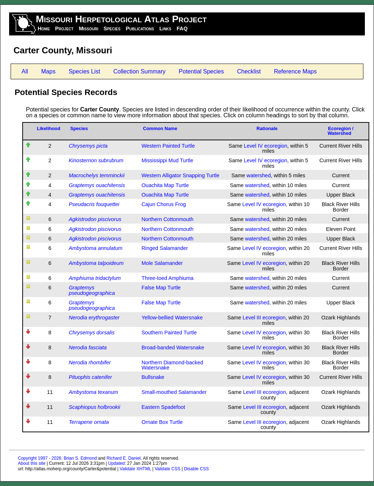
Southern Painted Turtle (168, 332)
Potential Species (201, 71)
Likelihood (48, 128)
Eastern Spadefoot (163, 407)
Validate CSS (167, 468)
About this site (31, 463)
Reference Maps (295, 71)
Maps (48, 71)
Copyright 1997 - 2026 (39, 458)
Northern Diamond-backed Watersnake (172, 365)
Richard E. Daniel (124, 458)
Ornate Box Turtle (162, 422)
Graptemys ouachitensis (97, 185)
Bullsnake (152, 377)
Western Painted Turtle (168, 146)
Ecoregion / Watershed (341, 131)
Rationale (267, 128)
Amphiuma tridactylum (95, 278)
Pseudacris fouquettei (94, 204)
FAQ (181, 28)
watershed (259, 175)
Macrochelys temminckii (97, 175)
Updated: (117, 463)
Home (44, 28)
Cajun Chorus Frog (163, 204)
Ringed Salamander (164, 248)
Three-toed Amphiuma (167, 278)
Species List (84, 71)
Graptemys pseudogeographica (92, 290)
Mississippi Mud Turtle (167, 160)
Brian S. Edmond (80, 458)
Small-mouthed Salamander (173, 392)
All (25, 71)
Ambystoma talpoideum (96, 263)
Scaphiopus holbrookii (94, 407)
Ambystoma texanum (93, 392)
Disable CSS (196, 468)
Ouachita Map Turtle (165, 185)
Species (111, 28)
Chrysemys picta (88, 146)
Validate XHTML (135, 468)
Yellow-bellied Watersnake (172, 317)
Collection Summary (139, 71)
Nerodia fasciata (88, 347)
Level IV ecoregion (265, 146)
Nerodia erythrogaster (94, 317)
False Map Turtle (160, 288)
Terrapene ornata (89, 422)
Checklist (249, 71)
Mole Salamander (162, 263)
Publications (140, 28)
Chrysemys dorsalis (92, 332)
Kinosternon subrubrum (96, 160)
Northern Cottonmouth (167, 219)
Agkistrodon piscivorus (95, 219)
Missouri (88, 28)
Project (64, 28)
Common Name (160, 128)
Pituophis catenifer (90, 377)
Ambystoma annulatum (95, 248)
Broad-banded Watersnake (172, 347)
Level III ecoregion (264, 317)
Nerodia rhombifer (90, 362)
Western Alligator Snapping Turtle (180, 175)
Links (165, 28)
